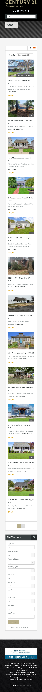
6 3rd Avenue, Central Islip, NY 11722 (21, 353)
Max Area (11, 613)
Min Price (11, 590)
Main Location (13, 551)
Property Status (13, 559)
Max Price (11, 598)
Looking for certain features (18, 627)
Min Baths (11, 582)
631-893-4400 (22, 11)
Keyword (11, 544)
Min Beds (11, 574)
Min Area (11, 605)
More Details (12, 91)
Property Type (13, 567)
